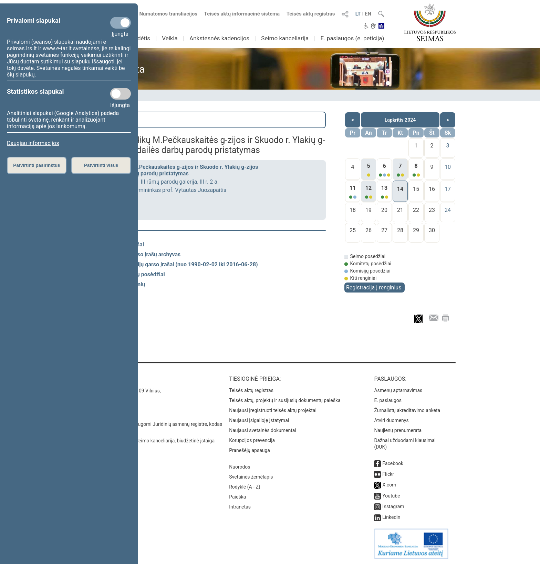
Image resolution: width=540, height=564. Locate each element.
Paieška (102, 120)
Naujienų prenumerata (398, 430)
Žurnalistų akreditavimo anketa (407, 410)
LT (358, 14)
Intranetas (240, 507)
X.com (389, 485)
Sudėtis (140, 38)
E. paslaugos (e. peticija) (352, 38)
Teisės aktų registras (311, 14)
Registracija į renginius (373, 287)
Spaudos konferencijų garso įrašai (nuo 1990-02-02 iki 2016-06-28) (174, 264)
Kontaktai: (99, 379)
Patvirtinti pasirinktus (36, 165)
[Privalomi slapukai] (120, 23)
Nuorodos (239, 467)
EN (368, 14)
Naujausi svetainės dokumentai (262, 430)
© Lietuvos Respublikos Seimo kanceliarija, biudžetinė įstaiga (149, 440)
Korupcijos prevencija (252, 440)
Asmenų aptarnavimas (398, 390)
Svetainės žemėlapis (251, 477)
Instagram (393, 506)
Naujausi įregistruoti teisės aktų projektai (272, 410)
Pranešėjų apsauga (249, 450)
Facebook (392, 463)
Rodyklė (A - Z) (244, 487)
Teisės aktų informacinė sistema (242, 14)
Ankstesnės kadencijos (219, 38)
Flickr (388, 474)
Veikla (170, 38)
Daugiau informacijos (33, 143)
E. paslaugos (388, 400)
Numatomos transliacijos (164, 14)
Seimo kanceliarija (285, 38)
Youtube (391, 496)
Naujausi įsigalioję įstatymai (259, 420)
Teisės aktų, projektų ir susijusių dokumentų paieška (284, 400)
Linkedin (391, 517)
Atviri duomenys (391, 420)
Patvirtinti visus (101, 165)
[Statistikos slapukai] (120, 94)
